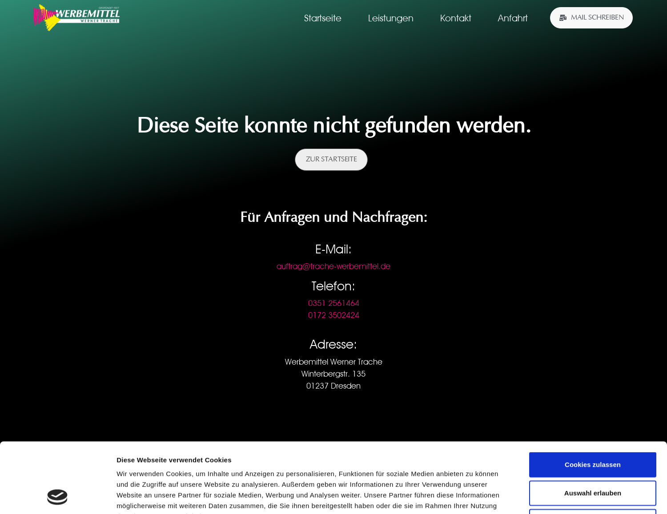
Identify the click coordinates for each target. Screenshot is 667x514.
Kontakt (455, 18)
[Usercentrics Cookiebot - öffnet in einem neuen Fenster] (57, 496)
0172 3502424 (333, 315)
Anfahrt (513, 18)
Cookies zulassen (593, 398)
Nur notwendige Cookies (593, 455)
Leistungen (391, 18)
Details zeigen (472, 496)
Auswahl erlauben (592, 427)
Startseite (323, 18)
